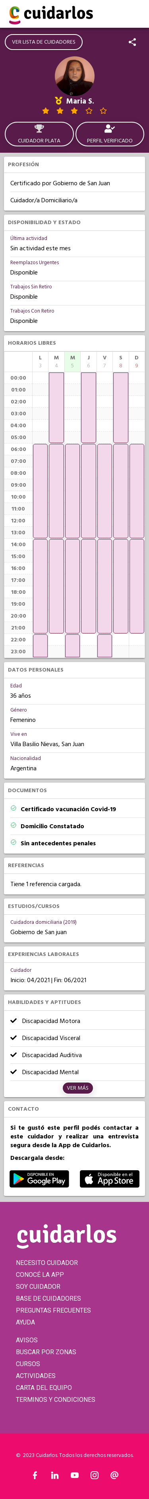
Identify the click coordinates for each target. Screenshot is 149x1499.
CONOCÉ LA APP (40, 1274)
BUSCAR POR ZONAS (46, 1352)
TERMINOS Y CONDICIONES (55, 1399)
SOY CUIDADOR (38, 1286)
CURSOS (28, 1364)
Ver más (78, 1088)
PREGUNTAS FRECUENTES (53, 1310)
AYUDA (25, 1322)
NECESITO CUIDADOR (47, 1263)
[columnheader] (40, 362)
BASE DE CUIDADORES (48, 1298)
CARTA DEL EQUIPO (44, 1388)
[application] (40, 491)
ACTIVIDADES (36, 1376)
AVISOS (27, 1340)
